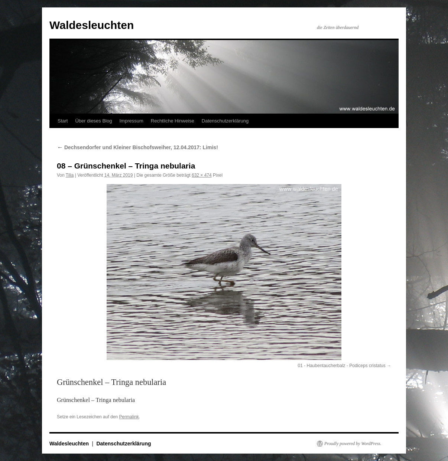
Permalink (129, 416)
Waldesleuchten (91, 25)
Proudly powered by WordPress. (353, 443)
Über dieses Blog (93, 121)
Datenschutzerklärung (225, 121)
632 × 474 (202, 175)
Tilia (70, 175)
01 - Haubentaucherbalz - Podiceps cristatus (342, 365)
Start (63, 121)
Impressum (131, 121)
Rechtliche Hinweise (172, 121)
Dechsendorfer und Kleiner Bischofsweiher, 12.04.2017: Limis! (137, 147)
